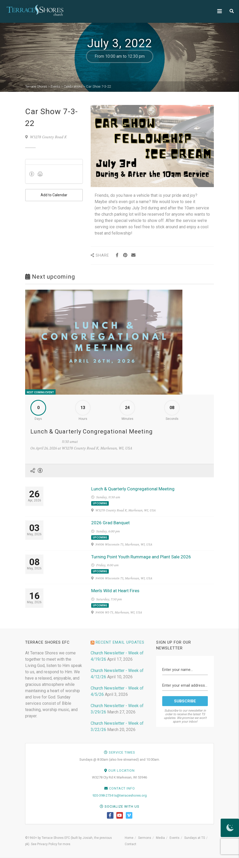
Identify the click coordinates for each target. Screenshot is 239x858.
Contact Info (122, 788)
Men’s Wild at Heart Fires (115, 590)
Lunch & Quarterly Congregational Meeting (91, 431)
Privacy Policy (47, 844)
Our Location (121, 770)
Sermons (144, 838)
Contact (130, 844)
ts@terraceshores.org (130, 795)
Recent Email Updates (120, 642)
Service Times (122, 752)
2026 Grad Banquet (110, 522)
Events (175, 838)
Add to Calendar (54, 195)
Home (129, 838)
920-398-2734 (103, 795)
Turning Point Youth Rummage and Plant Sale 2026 (141, 556)
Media (160, 838)
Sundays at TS (194, 838)
